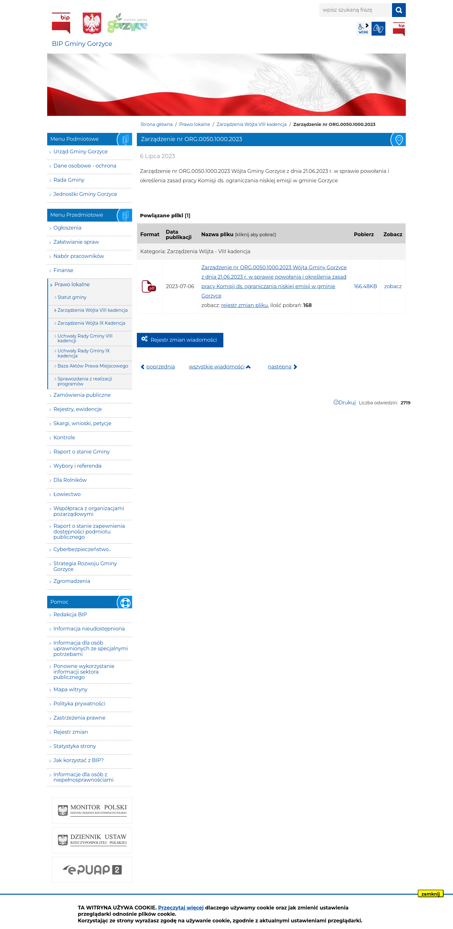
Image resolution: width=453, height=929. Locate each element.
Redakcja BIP (70, 615)
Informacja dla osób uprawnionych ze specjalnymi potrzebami (90, 648)
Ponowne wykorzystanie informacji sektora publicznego (84, 671)
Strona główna (157, 124)
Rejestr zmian (70, 732)
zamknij (431, 894)
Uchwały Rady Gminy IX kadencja (84, 353)
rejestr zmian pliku (244, 305)
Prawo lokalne (194, 124)
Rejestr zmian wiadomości (184, 340)
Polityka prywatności (79, 704)
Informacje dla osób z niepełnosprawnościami (83, 777)
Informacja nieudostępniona (89, 629)
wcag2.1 (363, 29)
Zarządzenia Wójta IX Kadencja (91, 323)
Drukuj (347, 403)
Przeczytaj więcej (181, 908)
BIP (399, 29)
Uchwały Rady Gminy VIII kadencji (85, 338)
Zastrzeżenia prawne (79, 718)
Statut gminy (72, 297)
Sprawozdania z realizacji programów (85, 381)
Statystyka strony (74, 746)
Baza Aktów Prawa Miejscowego (93, 366)
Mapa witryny (70, 689)
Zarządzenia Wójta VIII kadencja (252, 124)
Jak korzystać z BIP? (78, 760)
